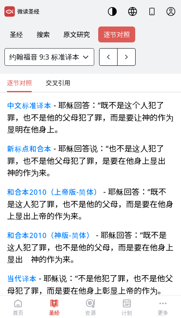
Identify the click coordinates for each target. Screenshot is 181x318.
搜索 (43, 34)
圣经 (16, 34)
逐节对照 (116, 34)
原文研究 (76, 34)
